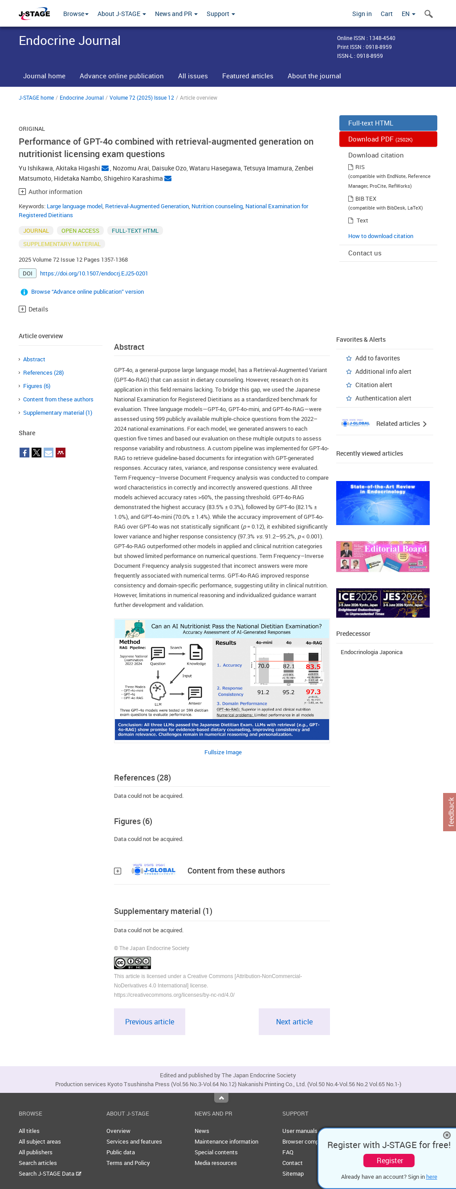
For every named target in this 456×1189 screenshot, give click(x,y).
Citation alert (373, 384)
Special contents (216, 1152)
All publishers (36, 1152)
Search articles (38, 1163)
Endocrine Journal (82, 97)
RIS (360, 167)
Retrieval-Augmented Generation (147, 206)
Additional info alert (383, 371)
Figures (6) (36, 386)
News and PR (176, 13)
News (202, 1131)
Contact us (365, 252)
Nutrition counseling (217, 206)
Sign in (362, 13)
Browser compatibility (310, 1141)
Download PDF (380, 138)
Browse (76, 13)
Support (221, 13)
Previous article (149, 1022)
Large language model (74, 206)
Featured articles (247, 75)
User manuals (300, 1131)
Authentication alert (383, 398)
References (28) (43, 372)
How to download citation (380, 236)
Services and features (134, 1141)
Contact (292, 1163)
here (431, 1177)
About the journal (314, 75)
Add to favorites (377, 358)
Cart (387, 13)
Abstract (34, 359)
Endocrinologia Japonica (372, 652)
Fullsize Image (223, 752)
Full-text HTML (370, 122)
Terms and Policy (128, 1163)
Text (362, 220)
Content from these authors (58, 399)
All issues (193, 75)
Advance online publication (122, 75)
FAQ (287, 1152)
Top (221, 1098)
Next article (294, 1022)
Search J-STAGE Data (50, 1173)
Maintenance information (226, 1141)
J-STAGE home (36, 97)
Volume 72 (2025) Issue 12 (142, 97)
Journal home (44, 75)
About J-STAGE (122, 13)
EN (408, 13)
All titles (29, 1131)
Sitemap (293, 1173)
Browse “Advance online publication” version (87, 291)
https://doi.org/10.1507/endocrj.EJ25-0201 (94, 273)
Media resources (216, 1163)
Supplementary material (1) (57, 412)
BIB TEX (365, 198)
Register (390, 1160)
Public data (120, 1152)
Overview (118, 1131)
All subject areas (40, 1141)
